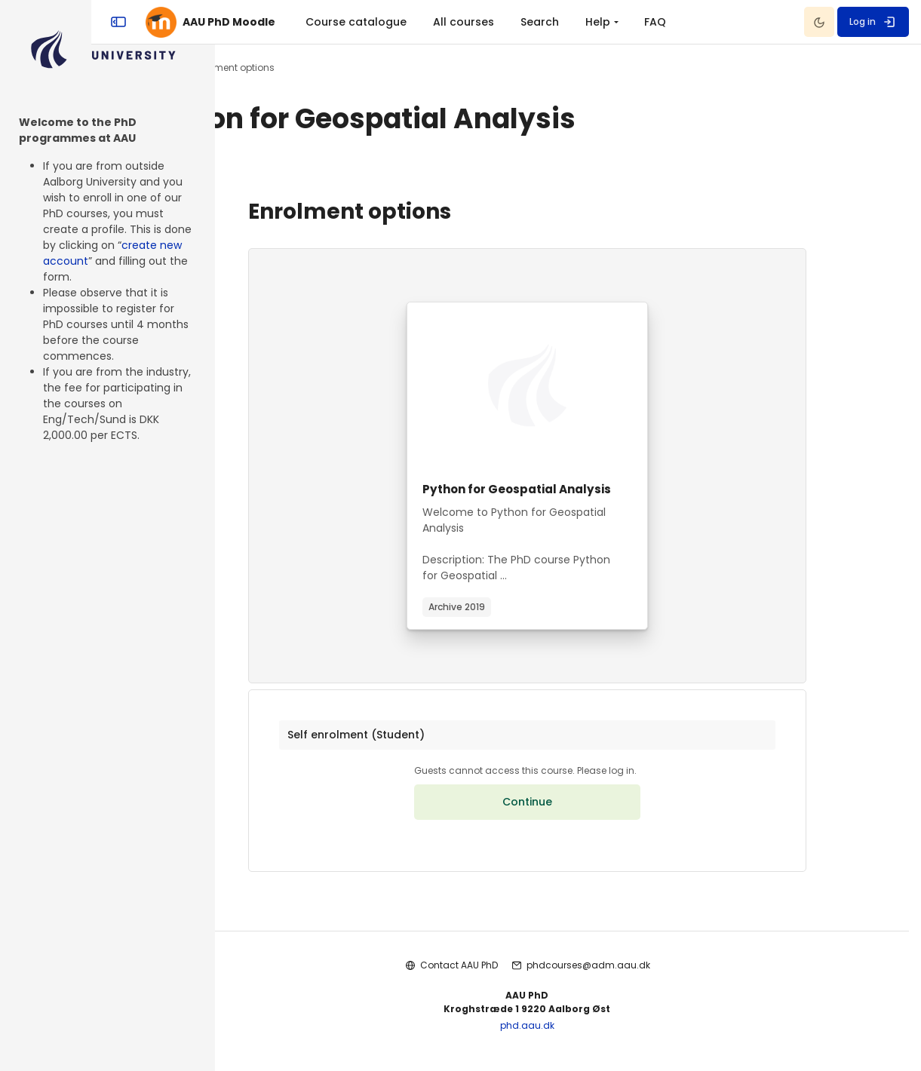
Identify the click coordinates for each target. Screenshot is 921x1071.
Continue (568, 810)
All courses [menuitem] (587, 21)
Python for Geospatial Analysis (562, 489)
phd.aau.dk (568, 1033)
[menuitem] (713, 22)
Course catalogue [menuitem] (479, 21)
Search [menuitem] (663, 21)
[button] (568, 739)
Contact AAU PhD (500, 974)
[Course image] (568, 385)
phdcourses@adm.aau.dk (630, 974)
